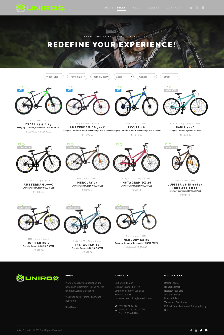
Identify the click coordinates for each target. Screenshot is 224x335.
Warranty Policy (172, 294)
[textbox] (54, 76)
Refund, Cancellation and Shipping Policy (185, 306)
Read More (70, 307)
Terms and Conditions (175, 302)
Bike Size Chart (172, 287)
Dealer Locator (171, 283)
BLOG (167, 310)
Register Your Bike (173, 290)
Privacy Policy (171, 298)
